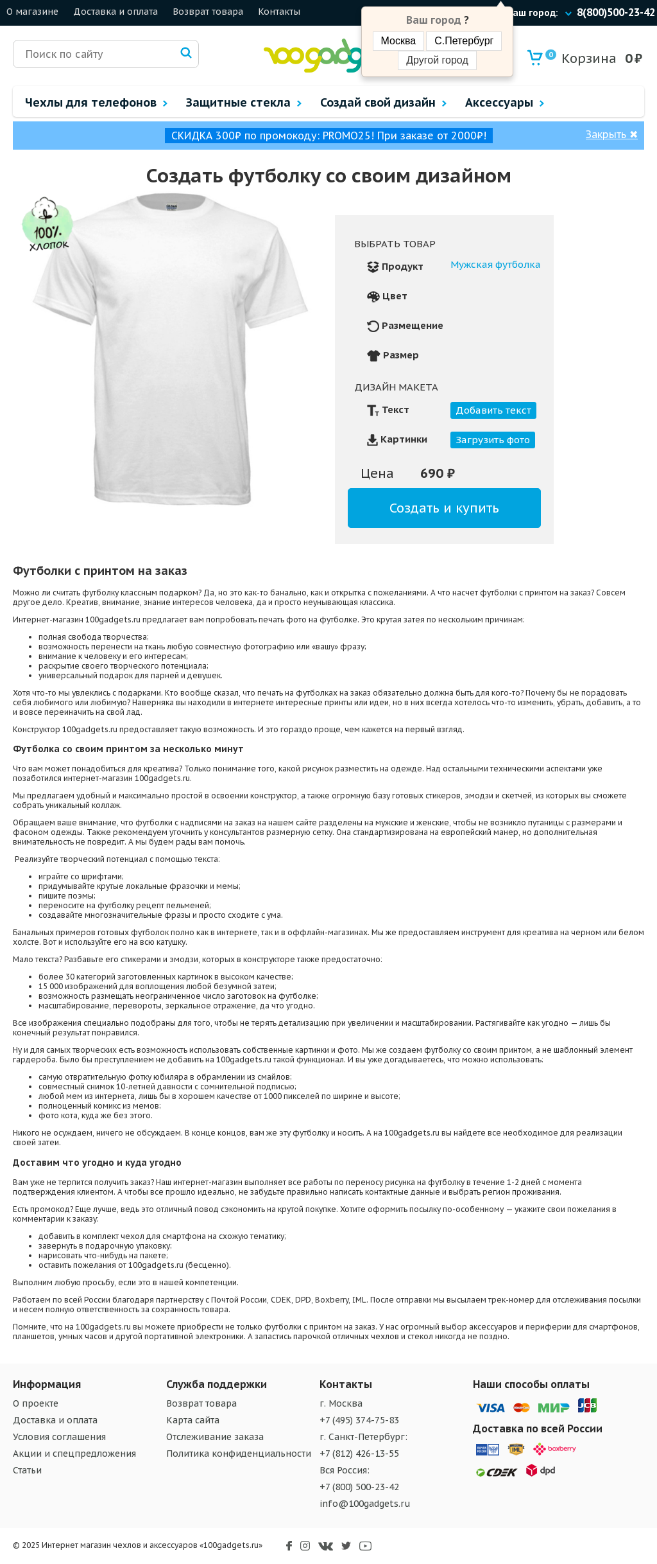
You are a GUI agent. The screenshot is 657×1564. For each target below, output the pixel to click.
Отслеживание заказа (215, 1437)
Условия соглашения (59, 1437)
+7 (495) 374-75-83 (359, 1420)
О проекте (35, 1403)
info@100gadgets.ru (365, 1503)
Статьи (27, 1470)
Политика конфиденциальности (238, 1453)
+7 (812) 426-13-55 (359, 1453)
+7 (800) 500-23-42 (359, 1487)
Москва (398, 40)
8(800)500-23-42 (616, 12)
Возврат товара (208, 11)
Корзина (581, 58)
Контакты (279, 11)
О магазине (32, 11)
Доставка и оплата (115, 11)
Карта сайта (192, 1420)
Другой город (437, 60)
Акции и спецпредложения (74, 1453)
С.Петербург (463, 40)
